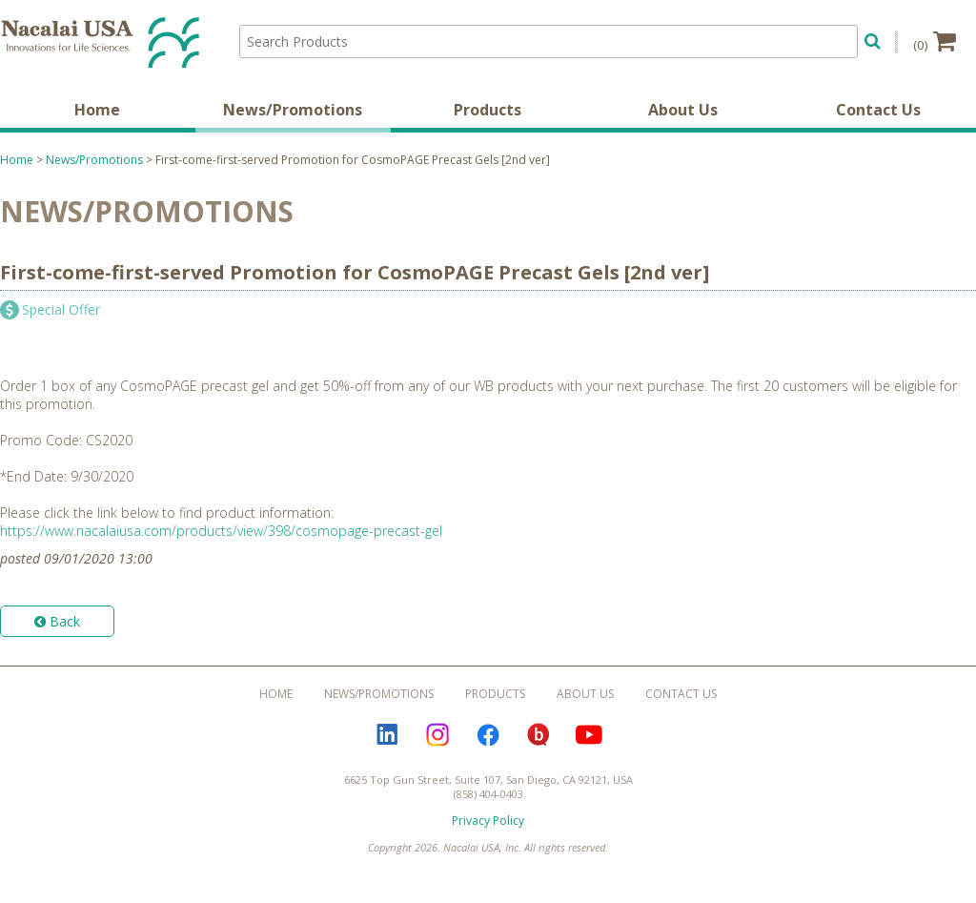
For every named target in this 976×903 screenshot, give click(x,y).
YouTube (589, 735)
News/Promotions (292, 109)
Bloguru (538, 735)
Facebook (488, 735)
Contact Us (878, 109)
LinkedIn (387, 735)
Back (57, 621)
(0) (934, 41)
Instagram (437, 735)
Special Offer (61, 309)
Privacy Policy (488, 820)
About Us (683, 109)
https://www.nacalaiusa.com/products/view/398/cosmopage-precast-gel (221, 531)
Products (487, 109)
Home (97, 109)
